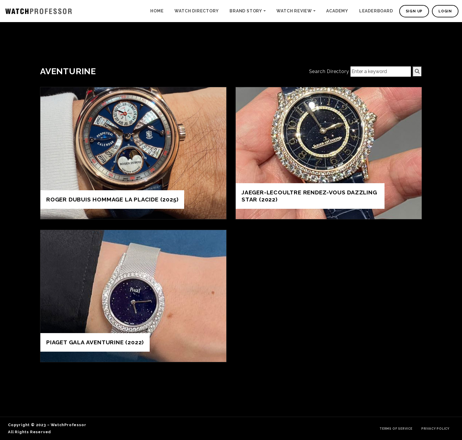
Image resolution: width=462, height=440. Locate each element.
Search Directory (329, 71)
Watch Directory (196, 11)
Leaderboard (376, 11)
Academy (337, 11)
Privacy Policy (435, 428)
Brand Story (246, 11)
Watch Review (294, 11)
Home (157, 11)
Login (445, 11)
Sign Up (414, 11)
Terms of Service (396, 428)
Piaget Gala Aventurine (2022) (95, 342)
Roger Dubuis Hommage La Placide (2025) (112, 199)
